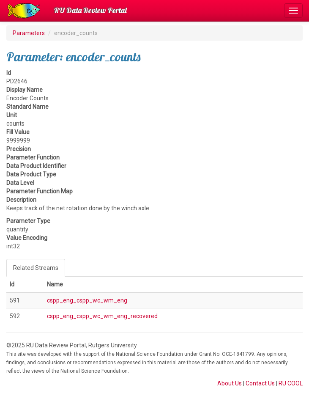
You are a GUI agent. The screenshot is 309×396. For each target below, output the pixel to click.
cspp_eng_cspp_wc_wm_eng (87, 300)
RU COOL (291, 383)
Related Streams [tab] (35, 267)
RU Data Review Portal (90, 10)
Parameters (29, 33)
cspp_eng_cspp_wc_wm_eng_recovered (102, 316)
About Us (229, 383)
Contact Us (260, 383)
